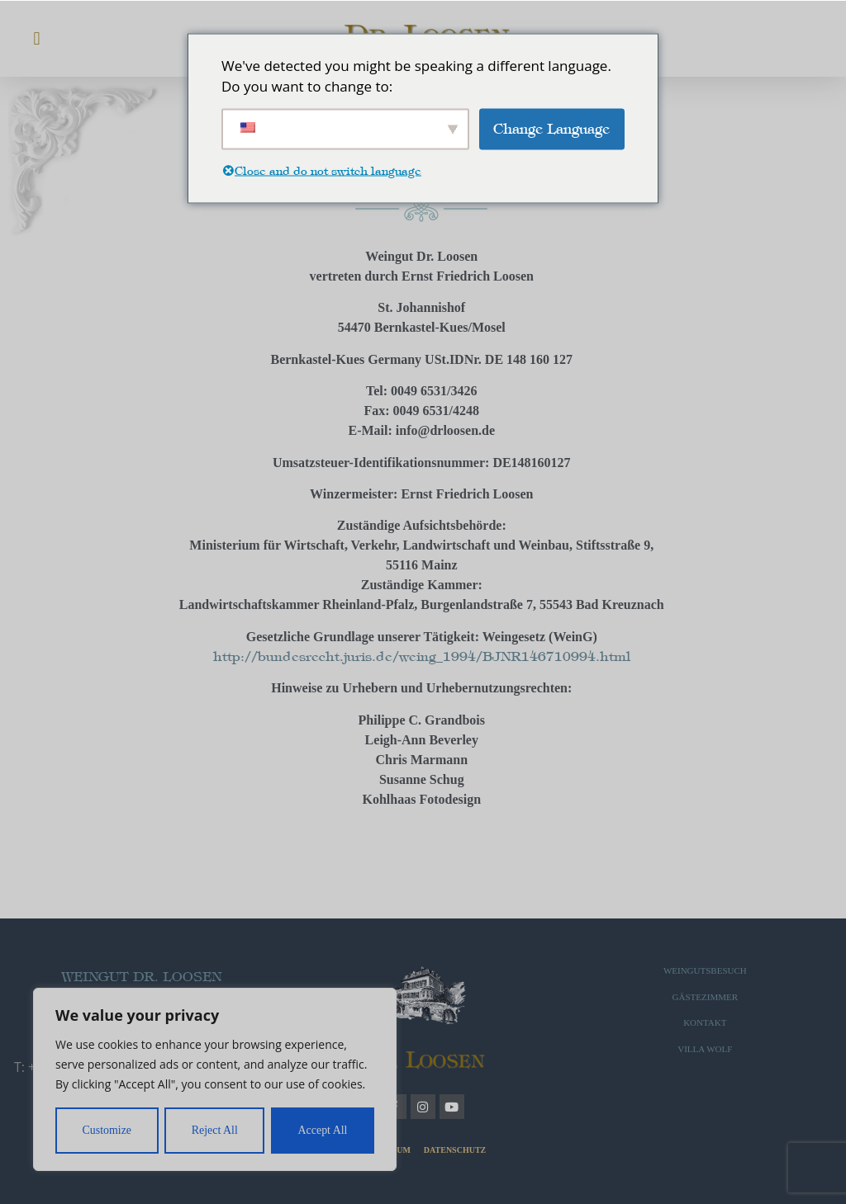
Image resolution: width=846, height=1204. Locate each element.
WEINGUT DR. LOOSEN (141, 976)
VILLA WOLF (704, 1049)
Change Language (551, 128)
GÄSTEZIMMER (705, 997)
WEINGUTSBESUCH (705, 970)
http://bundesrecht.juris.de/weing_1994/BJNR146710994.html (421, 656)
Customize (106, 1130)
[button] (37, 38)
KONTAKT (704, 1022)
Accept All (322, 1130)
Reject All (215, 1130)
